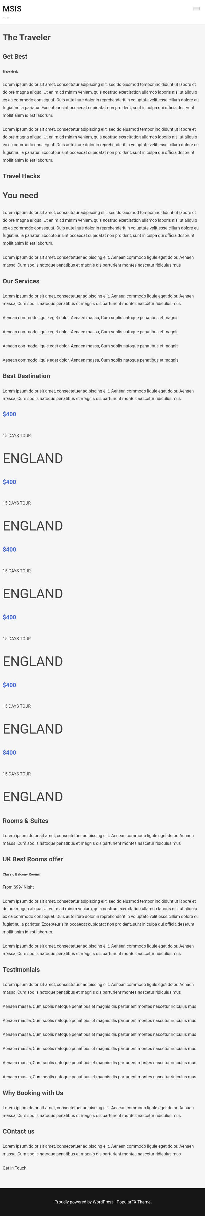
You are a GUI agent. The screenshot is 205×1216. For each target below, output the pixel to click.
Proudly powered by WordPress (84, 1202)
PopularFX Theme (134, 1202)
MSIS (12, 8)
